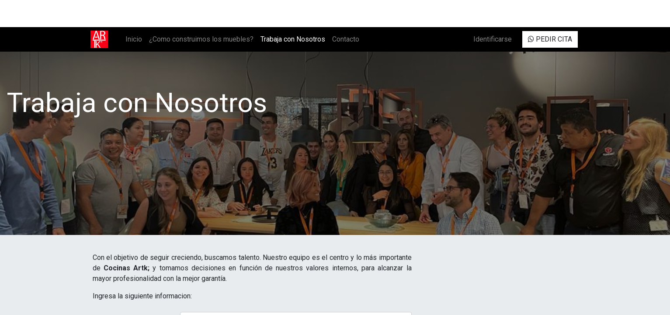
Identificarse (491, 39)
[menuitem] (136, 39)
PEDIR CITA (548, 39)
